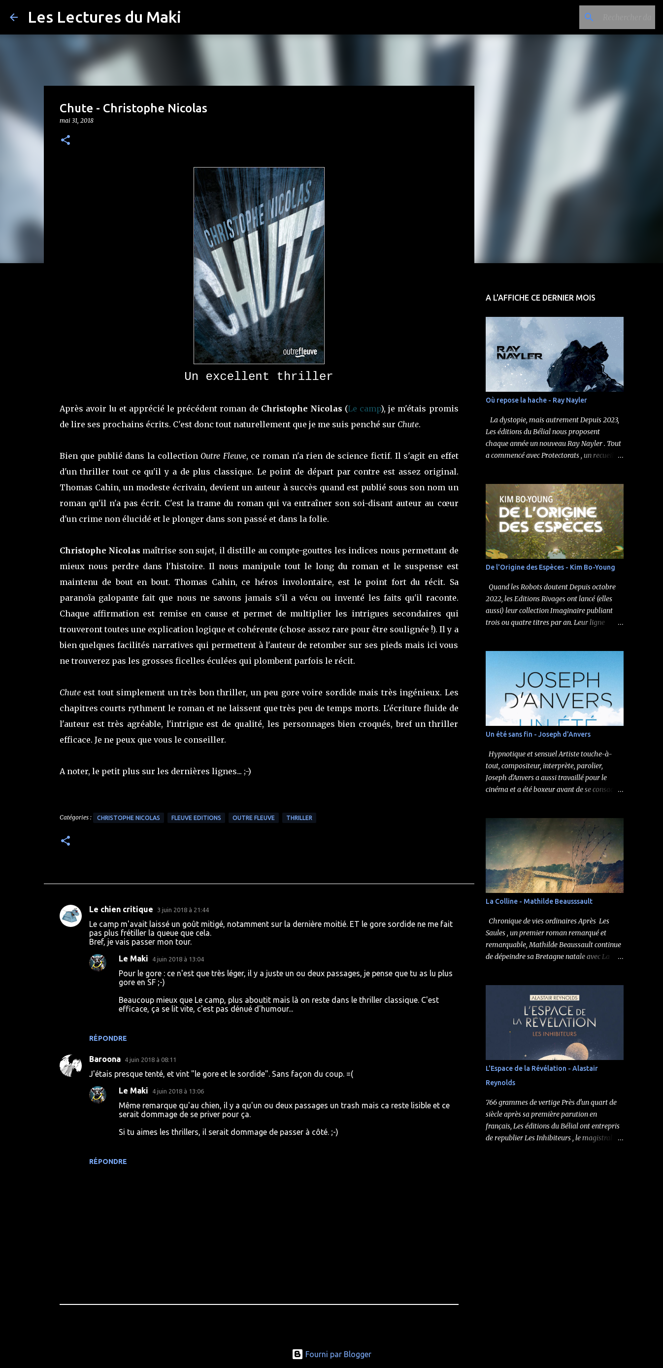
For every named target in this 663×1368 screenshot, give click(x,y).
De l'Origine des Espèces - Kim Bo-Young (550, 567)
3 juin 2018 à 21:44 (183, 909)
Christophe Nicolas (128, 818)
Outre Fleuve (253, 818)
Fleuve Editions (196, 818)
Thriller (299, 818)
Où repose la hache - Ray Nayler (536, 400)
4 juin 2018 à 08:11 (150, 1059)
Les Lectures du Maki (104, 17)
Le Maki (133, 958)
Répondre (108, 1038)
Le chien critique (121, 909)
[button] (65, 140)
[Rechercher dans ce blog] (603, 17)
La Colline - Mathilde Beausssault (539, 901)
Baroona (105, 1059)
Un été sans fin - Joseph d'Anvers (538, 734)
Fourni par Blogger (331, 1354)
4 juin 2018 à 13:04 (178, 959)
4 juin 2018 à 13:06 (178, 1091)
